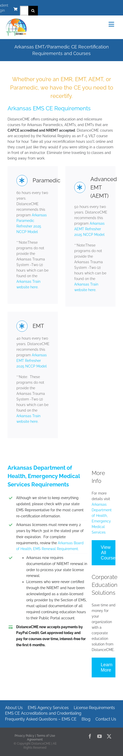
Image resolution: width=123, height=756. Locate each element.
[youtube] (99, 736)
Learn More (106, 667)
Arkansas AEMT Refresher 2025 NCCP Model (89, 229)
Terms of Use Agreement (41, 738)
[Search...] (24, 10)
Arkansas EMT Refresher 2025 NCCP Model (31, 360)
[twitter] (109, 736)
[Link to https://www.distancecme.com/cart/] (15, 9)
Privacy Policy (24, 735)
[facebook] (90, 736)
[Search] (33, 10)
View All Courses (108, 552)
